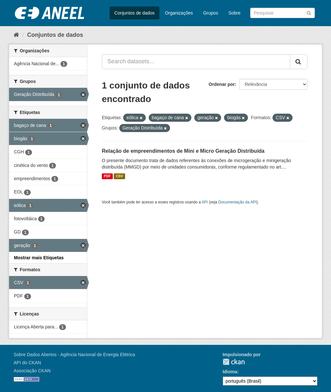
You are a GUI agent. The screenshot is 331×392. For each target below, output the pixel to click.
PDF (107, 176)
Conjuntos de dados (134, 12)
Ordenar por (222, 84)
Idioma (230, 371)
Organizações (179, 12)
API (205, 202)
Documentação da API (237, 202)
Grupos (210, 12)
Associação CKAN (32, 370)
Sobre (234, 12)
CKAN (234, 361)
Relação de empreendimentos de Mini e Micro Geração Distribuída (183, 151)
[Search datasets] (282, 13)
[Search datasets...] (196, 61)
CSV (119, 176)
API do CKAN (27, 362)
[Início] (16, 35)
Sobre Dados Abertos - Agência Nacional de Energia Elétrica (74, 354)
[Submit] (309, 12)
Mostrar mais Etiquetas (39, 257)
